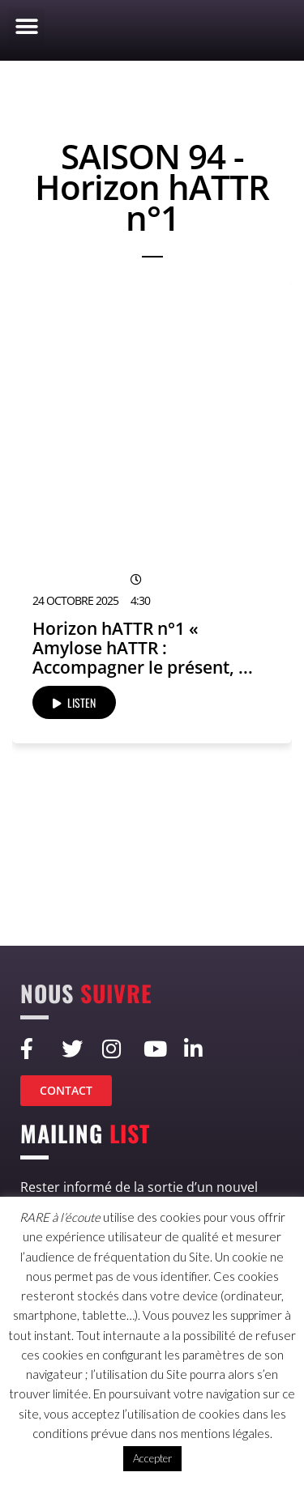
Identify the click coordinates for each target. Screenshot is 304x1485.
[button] (26, 26)
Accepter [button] (152, 1458)
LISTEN (74, 702)
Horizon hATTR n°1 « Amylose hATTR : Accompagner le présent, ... (142, 648)
